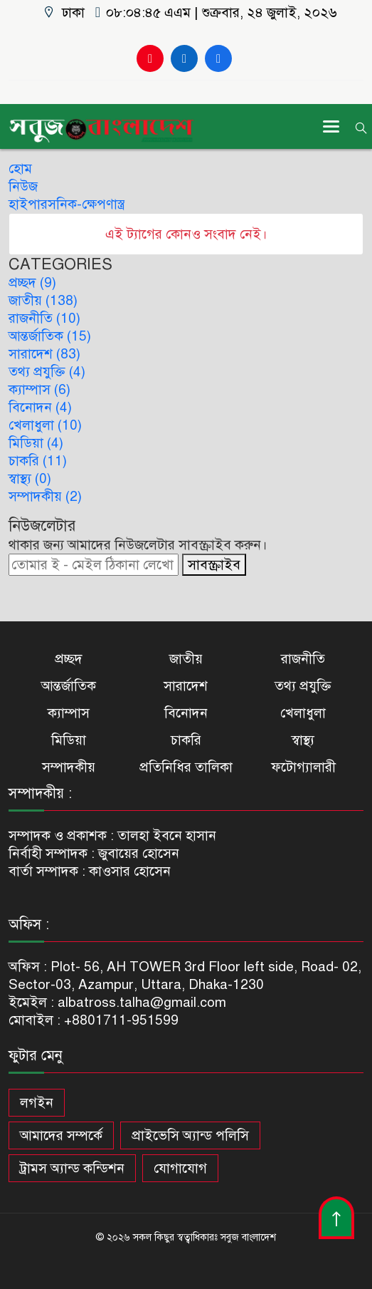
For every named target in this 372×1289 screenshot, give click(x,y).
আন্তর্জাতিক (68, 686)
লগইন (36, 1102)
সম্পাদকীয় (68, 767)
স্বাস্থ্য (303, 740)
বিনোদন (186, 713)
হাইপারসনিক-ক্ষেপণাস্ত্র (66, 204)
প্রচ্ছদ (69, 659)
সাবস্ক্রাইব (214, 565)
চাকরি (186, 740)
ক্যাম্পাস (69, 713)
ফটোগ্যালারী (303, 767)
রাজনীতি (303, 659)
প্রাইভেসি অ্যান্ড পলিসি (190, 1135)
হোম (20, 168)
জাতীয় (186, 659)
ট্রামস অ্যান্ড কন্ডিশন (72, 1168)
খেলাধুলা (303, 713)
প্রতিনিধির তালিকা (186, 767)
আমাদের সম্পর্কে (61, 1135)
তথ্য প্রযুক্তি (303, 686)
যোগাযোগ (180, 1168)
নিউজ (23, 186)
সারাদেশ (186, 686)
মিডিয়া (68, 740)
